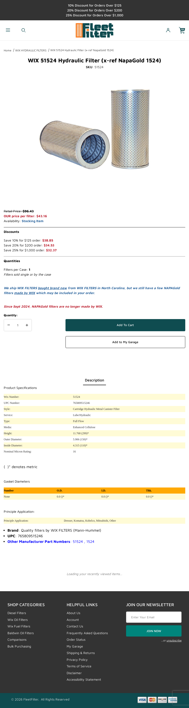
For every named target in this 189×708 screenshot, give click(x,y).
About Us (73, 613)
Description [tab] (94, 380)
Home (7, 50)
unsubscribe (174, 640)
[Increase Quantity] (27, 325)
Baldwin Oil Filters (20, 633)
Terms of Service (79, 666)
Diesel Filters (16, 613)
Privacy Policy (77, 660)
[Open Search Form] (23, 30)
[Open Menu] (8, 30)
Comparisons (16, 639)
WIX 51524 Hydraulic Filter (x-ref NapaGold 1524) (82, 50)
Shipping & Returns (81, 653)
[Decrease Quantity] (8, 325)
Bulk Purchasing (19, 646)
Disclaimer (74, 673)
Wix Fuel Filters (18, 626)
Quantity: (11, 315)
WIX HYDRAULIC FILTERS (31, 50)
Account (73, 620)
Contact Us (75, 626)
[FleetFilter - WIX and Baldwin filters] (94, 30)
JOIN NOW (153, 631)
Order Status (76, 639)
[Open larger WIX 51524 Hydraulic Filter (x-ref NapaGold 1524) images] (94, 129)
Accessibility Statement (84, 679)
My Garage (75, 646)
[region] (94, 197)
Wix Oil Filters (17, 620)
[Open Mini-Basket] (184, 30)
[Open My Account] (168, 30)
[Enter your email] (154, 617)
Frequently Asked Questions (87, 633)
